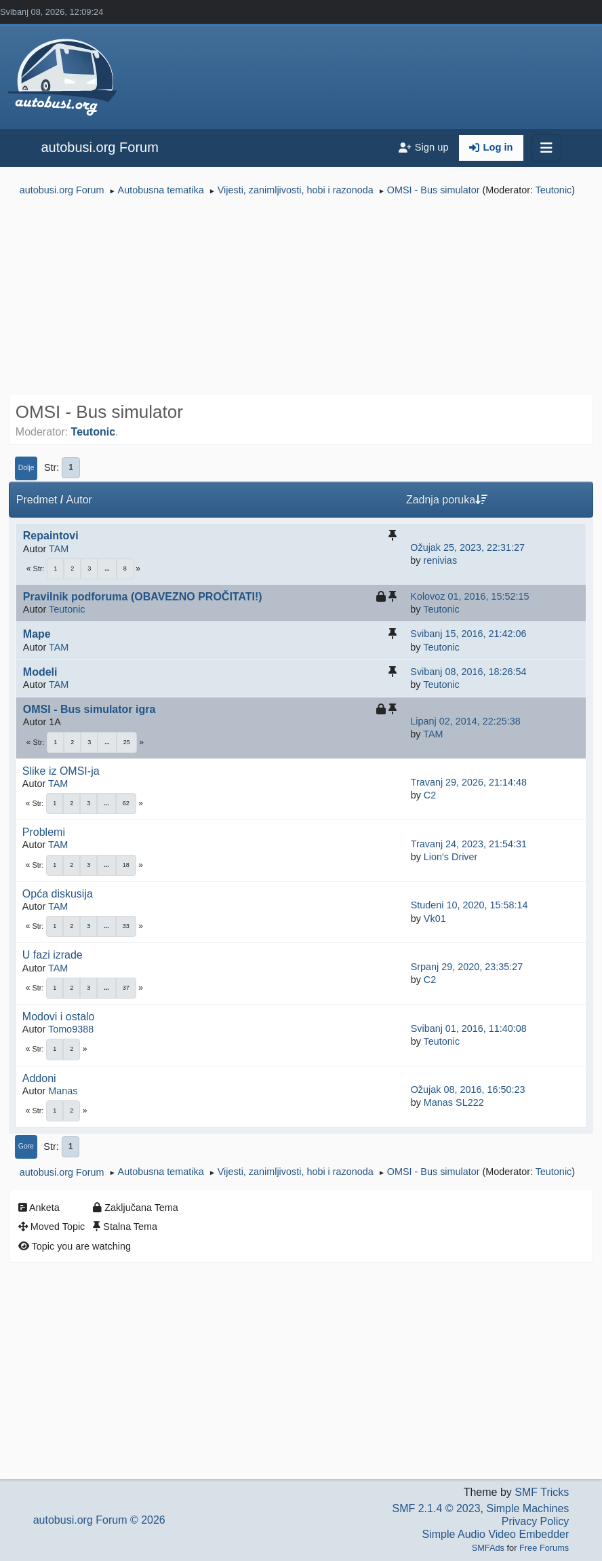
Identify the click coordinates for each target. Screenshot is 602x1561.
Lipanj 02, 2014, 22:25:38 (465, 721)
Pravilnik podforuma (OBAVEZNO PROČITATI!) (142, 596)
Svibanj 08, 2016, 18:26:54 (468, 671)
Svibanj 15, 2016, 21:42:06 (468, 633)
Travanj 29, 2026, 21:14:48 (469, 782)
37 (126, 987)
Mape (37, 634)
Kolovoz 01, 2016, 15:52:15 (469, 596)
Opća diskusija (57, 894)
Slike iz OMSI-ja (61, 771)
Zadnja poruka (446, 499)
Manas (62, 1090)
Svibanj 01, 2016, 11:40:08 (469, 1028)
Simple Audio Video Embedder (495, 1534)
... (107, 568)
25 (126, 742)
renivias (440, 560)
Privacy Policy (535, 1521)
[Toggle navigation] (546, 147)
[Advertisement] (301, 297)
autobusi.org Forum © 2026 (99, 1520)
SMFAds (488, 1548)
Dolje (26, 467)
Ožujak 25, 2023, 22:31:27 (467, 547)
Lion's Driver (451, 856)
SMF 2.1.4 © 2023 (436, 1508)
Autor (79, 499)
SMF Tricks (542, 1492)
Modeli (40, 672)
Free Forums (544, 1548)
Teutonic (554, 190)
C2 (430, 795)
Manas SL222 (454, 1102)
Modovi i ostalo (58, 1016)
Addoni (39, 1078)
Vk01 (435, 918)
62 (126, 803)
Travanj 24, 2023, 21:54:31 (469, 844)
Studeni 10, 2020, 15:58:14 (469, 905)
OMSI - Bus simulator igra (89, 709)
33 (126, 926)
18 (126, 865)
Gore (26, 1146)
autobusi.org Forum (99, 147)
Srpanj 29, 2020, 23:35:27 (467, 966)
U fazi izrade (52, 955)
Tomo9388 (71, 1029)
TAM (58, 548)
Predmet (36, 499)
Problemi (43, 832)
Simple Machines (527, 1508)
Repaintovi (51, 535)
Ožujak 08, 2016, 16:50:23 (468, 1089)
